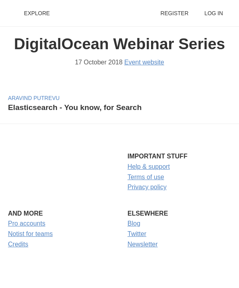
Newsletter (142, 244)
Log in (214, 13)
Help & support (148, 166)
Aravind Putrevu (34, 98)
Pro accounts (26, 223)
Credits (18, 244)
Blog (133, 223)
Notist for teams (30, 233)
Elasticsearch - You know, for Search (74, 107)
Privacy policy (147, 187)
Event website (144, 62)
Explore (37, 13)
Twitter (136, 233)
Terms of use (145, 177)
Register (174, 13)
